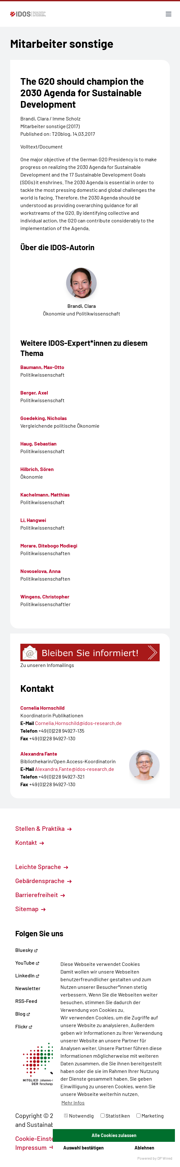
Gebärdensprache (43, 880)
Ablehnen (144, 1147)
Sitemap (30, 908)
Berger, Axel (34, 392)
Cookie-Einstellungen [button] (48, 1138)
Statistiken (115, 1116)
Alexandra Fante (38, 753)
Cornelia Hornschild (42, 708)
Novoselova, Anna (40, 571)
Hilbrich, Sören (37, 469)
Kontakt (29, 842)
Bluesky (26, 950)
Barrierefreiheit (40, 894)
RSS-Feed (26, 1001)
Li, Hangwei (33, 520)
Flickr (23, 1026)
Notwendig (79, 1116)
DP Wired (164, 1158)
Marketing (150, 1116)
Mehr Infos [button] (73, 1102)
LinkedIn (27, 975)
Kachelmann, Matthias (45, 494)
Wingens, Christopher (44, 596)
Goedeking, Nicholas (43, 418)
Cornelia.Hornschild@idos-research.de (78, 723)
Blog (22, 1014)
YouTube (27, 963)
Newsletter (27, 988)
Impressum (34, 1147)
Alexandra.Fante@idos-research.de (74, 769)
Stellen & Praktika (43, 828)
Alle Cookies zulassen (114, 1135)
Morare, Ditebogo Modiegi (48, 545)
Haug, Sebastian (38, 443)
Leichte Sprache (41, 866)
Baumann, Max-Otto (42, 367)
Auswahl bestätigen (83, 1147)
